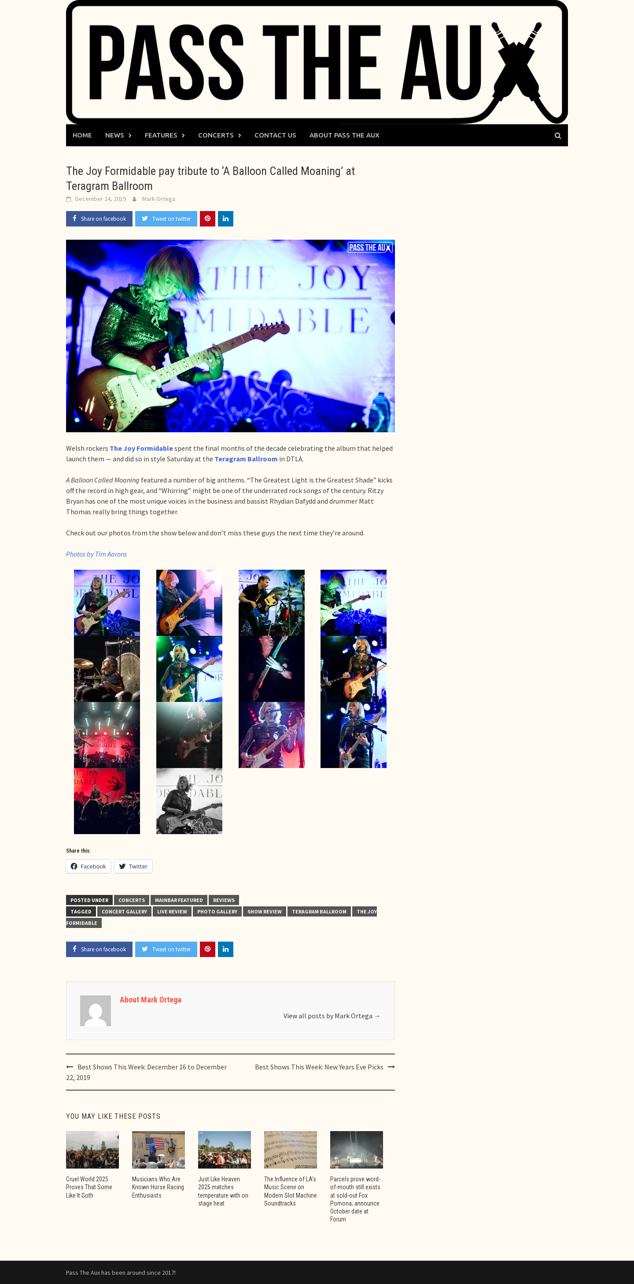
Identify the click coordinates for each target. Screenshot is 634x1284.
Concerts (216, 135)
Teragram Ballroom (319, 911)
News (114, 135)
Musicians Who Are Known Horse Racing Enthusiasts (158, 1187)
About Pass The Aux (345, 135)
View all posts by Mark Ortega (332, 1015)
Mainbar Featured (179, 900)
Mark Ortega (158, 199)
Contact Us (275, 135)
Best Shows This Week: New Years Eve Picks (319, 1066)
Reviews (224, 900)
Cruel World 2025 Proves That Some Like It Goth (89, 1187)
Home (82, 135)
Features (161, 135)
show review (264, 911)
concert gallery (124, 911)
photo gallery (217, 911)
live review (172, 911)
